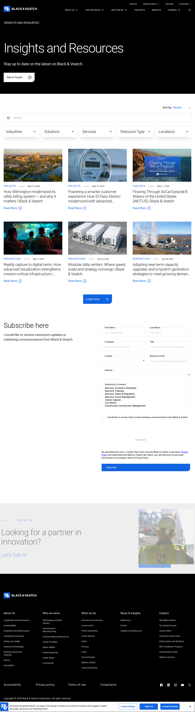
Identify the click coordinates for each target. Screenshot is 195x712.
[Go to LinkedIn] (168, 685)
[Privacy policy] (49, 684)
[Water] (95, 641)
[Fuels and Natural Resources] (56, 636)
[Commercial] (56, 663)
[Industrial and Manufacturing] (56, 630)
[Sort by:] (182, 108)
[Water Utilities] (56, 647)
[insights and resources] (21, 23)
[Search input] (97, 118)
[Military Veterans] (172, 657)
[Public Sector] (56, 657)
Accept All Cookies (170, 706)
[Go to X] (189, 685)
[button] (189, 10)
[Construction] (95, 625)
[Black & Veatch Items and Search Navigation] (128, 10)
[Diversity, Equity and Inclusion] (17, 653)
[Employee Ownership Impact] (17, 630)
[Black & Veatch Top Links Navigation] (160, 4)
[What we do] (95, 615)
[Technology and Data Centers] (56, 622)
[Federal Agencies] (56, 652)
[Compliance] (113, 684)
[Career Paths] (172, 630)
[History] (17, 660)
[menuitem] (133, 4)
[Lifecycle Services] (95, 667)
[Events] (134, 625)
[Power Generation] (95, 630)
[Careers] (172, 615)
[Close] (190, 706)
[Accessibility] (17, 684)
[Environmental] (95, 657)
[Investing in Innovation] (17, 636)
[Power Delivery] (95, 636)
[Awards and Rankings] (17, 646)
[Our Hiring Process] (172, 625)
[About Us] (17, 615)
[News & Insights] (134, 615)
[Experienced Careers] (172, 651)
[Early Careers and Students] (172, 641)
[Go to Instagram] (175, 685)
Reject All (149, 706)
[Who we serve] (56, 615)
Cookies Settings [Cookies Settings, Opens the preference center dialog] (128, 706)
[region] (97, 707)
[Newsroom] (134, 620)
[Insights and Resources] (134, 630)
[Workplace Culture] (172, 620)
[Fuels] (95, 651)
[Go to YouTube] (182, 685)
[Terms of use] (81, 684)
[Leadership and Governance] (17, 620)
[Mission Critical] (95, 662)
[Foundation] (17, 665)
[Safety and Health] (17, 641)
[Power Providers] (56, 641)
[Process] (95, 646)
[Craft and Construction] (172, 636)
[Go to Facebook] (161, 685)
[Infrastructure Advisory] (95, 620)
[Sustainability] (17, 625)
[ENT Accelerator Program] (172, 646)
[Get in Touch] (19, 77)
